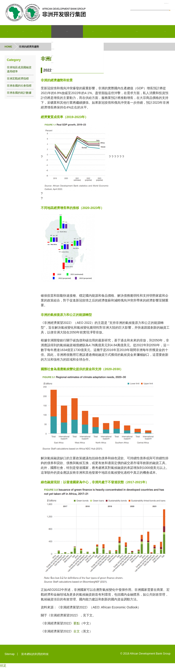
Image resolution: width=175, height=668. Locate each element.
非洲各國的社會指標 (64, 62)
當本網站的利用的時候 (35, 654)
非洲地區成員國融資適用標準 (70, 49)
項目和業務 (42, 31)
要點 (76, 623)
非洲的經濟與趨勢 (63, 42)
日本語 (153, 4)
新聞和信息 (165, 31)
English (120, 4)
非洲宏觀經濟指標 (63, 56)
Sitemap (10, 654)
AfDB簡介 (24, 31)
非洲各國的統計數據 (64, 69)
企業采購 (111, 31)
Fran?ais (137, 4)
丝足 (3, 665)
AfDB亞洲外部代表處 (137, 31)
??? (166, 4)
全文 (76, 631)
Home (7, 31)
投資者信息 (93, 31)
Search (162, 15)
